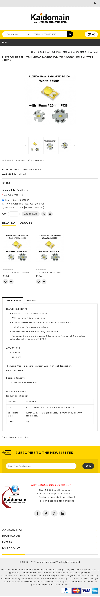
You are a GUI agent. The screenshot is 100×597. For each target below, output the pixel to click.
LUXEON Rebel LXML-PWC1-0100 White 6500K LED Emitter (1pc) (67, 52)
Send (88, 466)
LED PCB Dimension (13, 195)
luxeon (12, 437)
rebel (19, 437)
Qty (4, 213)
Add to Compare (50, 213)
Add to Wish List (43, 213)
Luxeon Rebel (16, 370)
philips (26, 437)
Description (13, 300)
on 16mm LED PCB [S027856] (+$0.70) (24, 204)
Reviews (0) (34, 300)
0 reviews (20, 160)
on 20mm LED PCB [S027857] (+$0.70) (24, 207)
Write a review (36, 160)
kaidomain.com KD (47, 562)
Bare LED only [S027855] (17, 200)
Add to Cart (30, 214)
